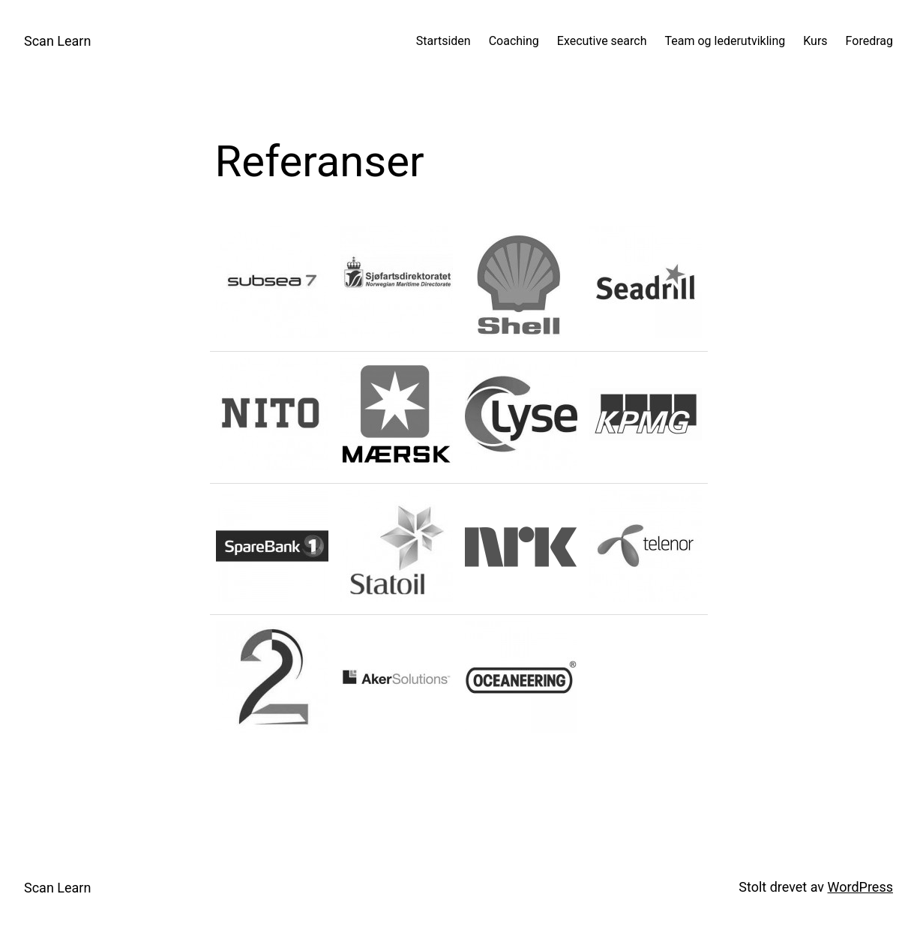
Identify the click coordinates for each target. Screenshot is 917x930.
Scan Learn (57, 41)
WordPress (860, 887)
